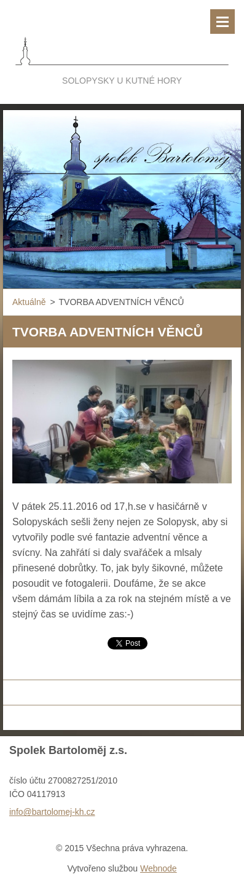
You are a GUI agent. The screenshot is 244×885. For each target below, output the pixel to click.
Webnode (158, 868)
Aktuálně (28, 302)
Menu (222, 21)
